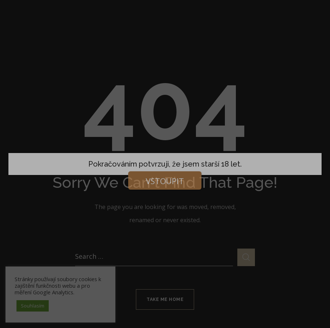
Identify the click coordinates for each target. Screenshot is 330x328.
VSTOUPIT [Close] (165, 180)
